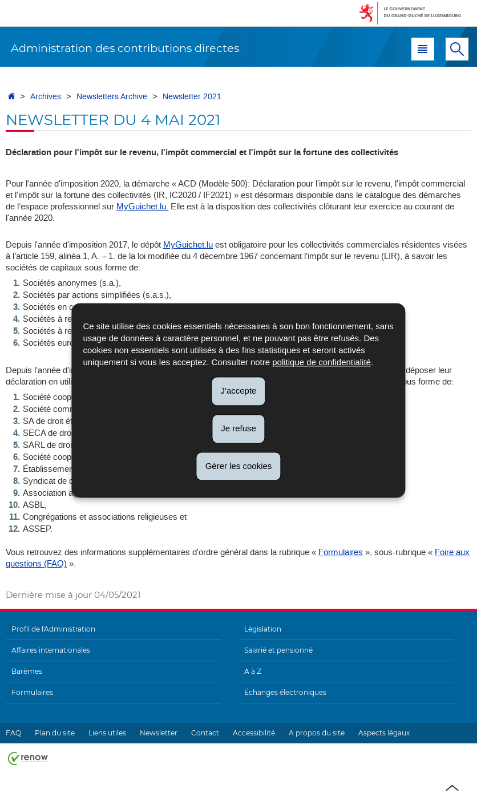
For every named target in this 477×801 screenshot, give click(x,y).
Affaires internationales (50, 650)
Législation (262, 629)
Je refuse (238, 428)
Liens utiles (107, 733)
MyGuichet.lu (188, 244)
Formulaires (340, 552)
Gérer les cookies (238, 466)
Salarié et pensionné (278, 650)
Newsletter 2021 (192, 97)
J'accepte (239, 390)
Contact (205, 733)
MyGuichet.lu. (142, 206)
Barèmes (26, 671)
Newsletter (158, 733)
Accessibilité (254, 733)
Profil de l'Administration (53, 629)
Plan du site (55, 733)
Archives (45, 97)
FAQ (13, 733)
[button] (422, 49)
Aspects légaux (384, 733)
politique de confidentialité (321, 362)
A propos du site (317, 733)
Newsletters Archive (111, 97)
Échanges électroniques (285, 692)
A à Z (252, 671)
